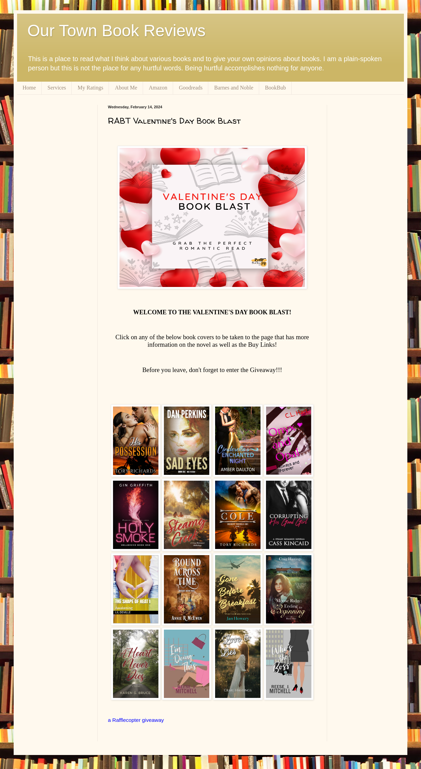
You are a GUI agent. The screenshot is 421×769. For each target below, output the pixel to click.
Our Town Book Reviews (116, 31)
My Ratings (90, 88)
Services (56, 88)
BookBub (275, 88)
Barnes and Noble (233, 88)
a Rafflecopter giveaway (136, 720)
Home (29, 88)
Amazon (158, 88)
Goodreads (190, 88)
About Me (126, 88)
